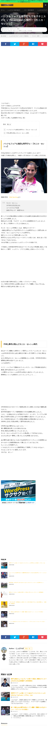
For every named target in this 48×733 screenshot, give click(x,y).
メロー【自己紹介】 (29, 10)
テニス (5, 30)
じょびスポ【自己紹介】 (14, 10)
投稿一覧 (27, 648)
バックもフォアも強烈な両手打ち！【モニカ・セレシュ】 (20, 129)
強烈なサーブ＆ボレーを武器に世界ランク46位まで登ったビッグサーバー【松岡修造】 (26, 592)
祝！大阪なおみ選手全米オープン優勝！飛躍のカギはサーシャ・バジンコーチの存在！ (26, 611)
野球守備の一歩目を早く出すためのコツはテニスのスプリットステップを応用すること (26, 582)
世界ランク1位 (22, 30)
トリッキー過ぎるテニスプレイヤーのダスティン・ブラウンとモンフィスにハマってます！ (27, 621)
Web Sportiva (13, 197)
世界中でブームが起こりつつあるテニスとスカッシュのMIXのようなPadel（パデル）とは (27, 562)
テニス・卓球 (15, 28)
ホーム (3, 10)
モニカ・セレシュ (13, 30)
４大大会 (29, 30)
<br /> (7, 465)
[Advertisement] (24, 76)
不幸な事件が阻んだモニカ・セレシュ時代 (16, 133)
